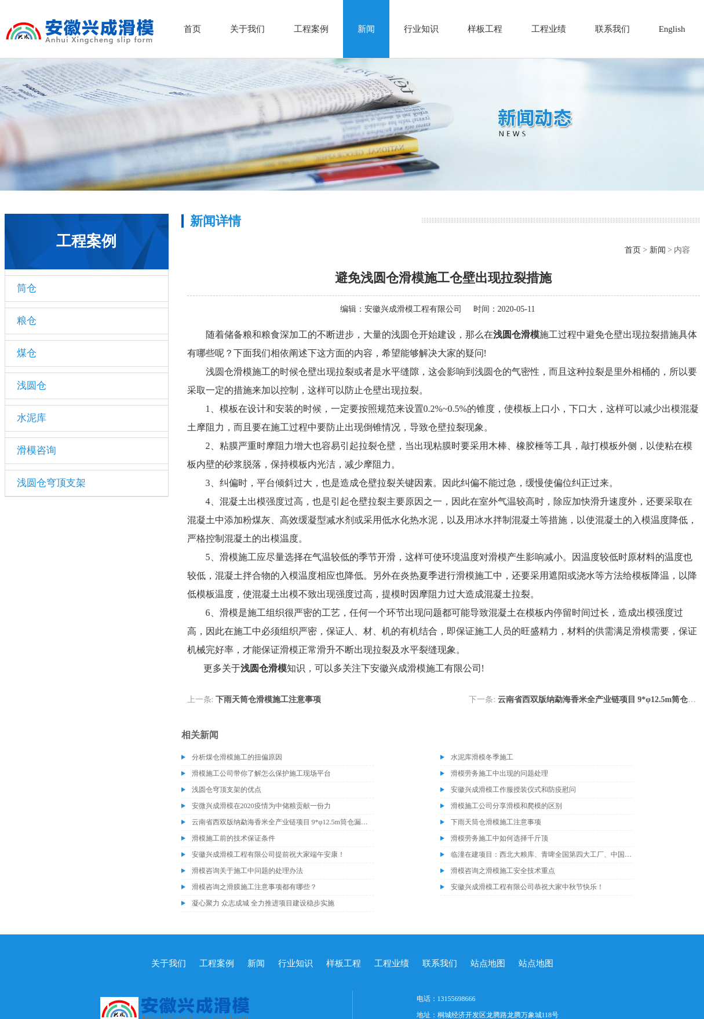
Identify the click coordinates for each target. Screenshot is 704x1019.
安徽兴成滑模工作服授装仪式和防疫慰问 (513, 790)
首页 (192, 29)
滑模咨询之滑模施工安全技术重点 (503, 871)
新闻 (366, 29)
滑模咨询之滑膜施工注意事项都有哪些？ (254, 887)
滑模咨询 (36, 450)
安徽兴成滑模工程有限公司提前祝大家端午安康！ (268, 854)
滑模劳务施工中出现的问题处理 (499, 773)
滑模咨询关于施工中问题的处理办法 (247, 871)
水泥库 (31, 417)
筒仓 (27, 288)
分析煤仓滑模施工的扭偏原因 (237, 757)
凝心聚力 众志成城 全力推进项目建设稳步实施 (263, 903)
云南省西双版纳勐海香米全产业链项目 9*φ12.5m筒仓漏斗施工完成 (283, 822)
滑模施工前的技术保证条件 (233, 838)
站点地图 (487, 963)
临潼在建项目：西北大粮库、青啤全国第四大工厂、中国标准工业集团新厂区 (542, 854)
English (672, 29)
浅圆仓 (31, 385)
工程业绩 (548, 29)
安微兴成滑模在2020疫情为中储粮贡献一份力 (261, 806)
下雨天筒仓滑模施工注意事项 (268, 699)
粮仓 (27, 320)
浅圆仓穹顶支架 (51, 482)
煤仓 (27, 353)
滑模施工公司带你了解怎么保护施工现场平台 (261, 773)
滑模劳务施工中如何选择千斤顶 (499, 838)
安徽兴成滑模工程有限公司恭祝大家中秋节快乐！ (527, 887)
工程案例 (311, 29)
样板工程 (485, 29)
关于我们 (247, 29)
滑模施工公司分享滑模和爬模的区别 (506, 806)
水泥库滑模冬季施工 (482, 757)
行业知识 (421, 29)
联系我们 (612, 29)
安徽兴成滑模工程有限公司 (413, 309)
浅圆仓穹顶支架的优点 (226, 790)
